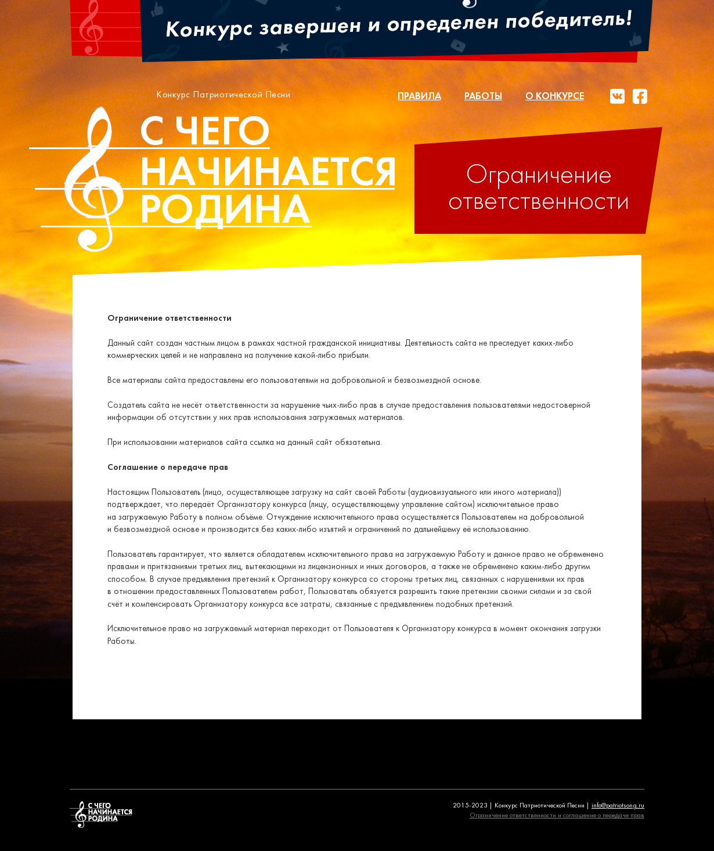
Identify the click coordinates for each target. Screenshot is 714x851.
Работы (483, 97)
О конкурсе (554, 97)
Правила (419, 97)
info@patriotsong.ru (618, 805)
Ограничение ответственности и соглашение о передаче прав (557, 815)
